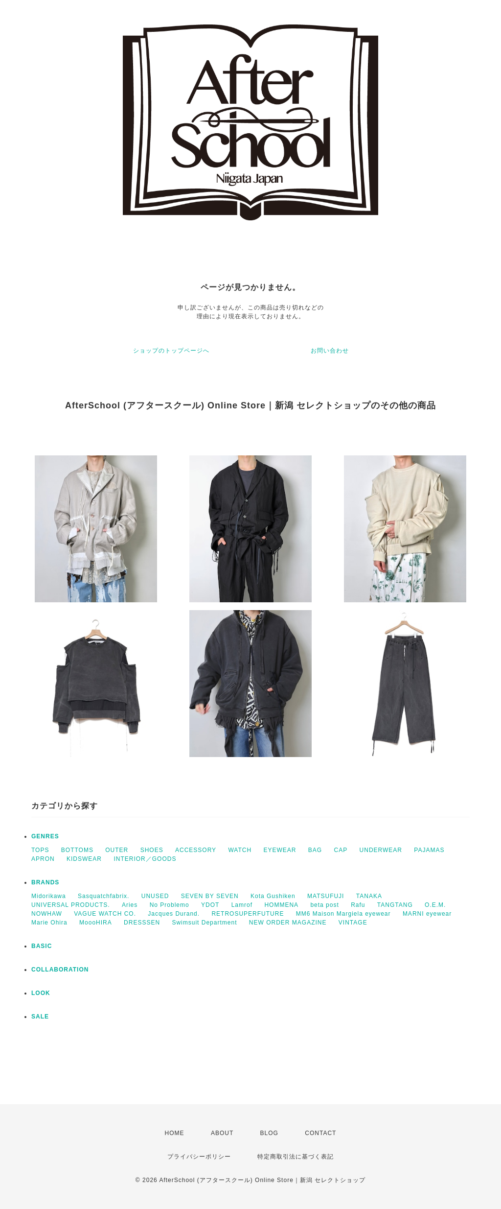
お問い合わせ (330, 350)
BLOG (269, 1133)
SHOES (151, 850)
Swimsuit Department (204, 922)
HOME (174, 1133)
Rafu (358, 904)
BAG (315, 850)
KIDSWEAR (84, 858)
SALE (40, 1016)
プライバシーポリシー (199, 1156)
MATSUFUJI (325, 896)
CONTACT (320, 1133)
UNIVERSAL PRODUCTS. (70, 904)
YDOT (210, 904)
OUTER (116, 850)
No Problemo (169, 904)
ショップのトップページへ (171, 350)
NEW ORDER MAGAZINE (288, 922)
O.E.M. (435, 904)
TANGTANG (395, 904)
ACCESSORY (195, 850)
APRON (43, 858)
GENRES (45, 836)
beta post (324, 904)
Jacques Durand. (174, 913)
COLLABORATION (60, 969)
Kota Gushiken (273, 896)
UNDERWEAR (381, 850)
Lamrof (241, 904)
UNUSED (155, 896)
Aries (129, 904)
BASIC (41, 946)
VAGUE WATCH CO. (105, 913)
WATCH (239, 850)
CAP (341, 850)
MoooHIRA (95, 922)
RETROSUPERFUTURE (247, 913)
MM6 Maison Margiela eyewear (343, 913)
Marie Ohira (49, 922)
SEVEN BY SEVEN (210, 896)
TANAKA (369, 896)
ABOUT (222, 1133)
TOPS (40, 850)
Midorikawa (48, 896)
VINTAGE (353, 922)
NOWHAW (46, 913)
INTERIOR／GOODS (145, 858)
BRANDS (45, 882)
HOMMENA (281, 904)
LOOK (40, 993)
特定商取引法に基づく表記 (295, 1156)
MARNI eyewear (427, 913)
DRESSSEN (142, 922)
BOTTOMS (77, 850)
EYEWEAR (279, 850)
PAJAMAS (429, 850)
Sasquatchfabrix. (103, 896)
